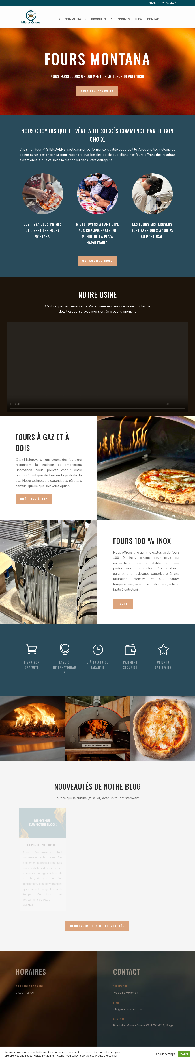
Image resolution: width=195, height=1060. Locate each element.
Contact (154, 19)
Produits (98, 19)
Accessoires (120, 19)
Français (151, 3)
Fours (123, 604)
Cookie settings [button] (165, 1053)
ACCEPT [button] (184, 1053)
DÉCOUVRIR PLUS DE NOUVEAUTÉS (97, 926)
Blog (138, 19)
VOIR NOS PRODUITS (97, 90)
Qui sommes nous (72, 19)
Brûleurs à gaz (34, 499)
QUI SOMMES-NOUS (97, 261)
